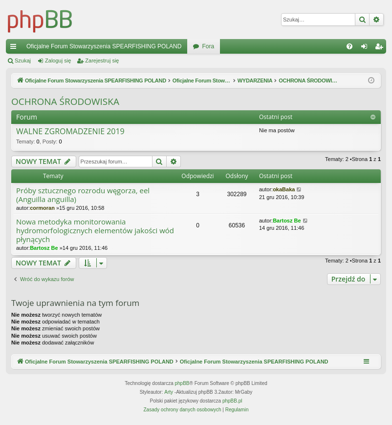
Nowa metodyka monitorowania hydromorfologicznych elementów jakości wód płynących (95, 230)
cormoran (42, 208)
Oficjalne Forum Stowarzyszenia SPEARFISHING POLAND (103, 46)
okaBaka (284, 189)
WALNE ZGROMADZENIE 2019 (70, 132)
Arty (168, 392)
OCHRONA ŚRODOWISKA (65, 101)
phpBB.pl (232, 401)
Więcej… (15, 48)
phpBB (182, 383)
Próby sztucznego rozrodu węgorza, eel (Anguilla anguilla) (83, 195)
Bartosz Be (44, 248)
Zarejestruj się (102, 60)
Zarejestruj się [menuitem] (380, 48)
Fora (208, 46)
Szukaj (23, 60)
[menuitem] (349, 46)
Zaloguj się (58, 60)
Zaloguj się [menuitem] (366, 48)
